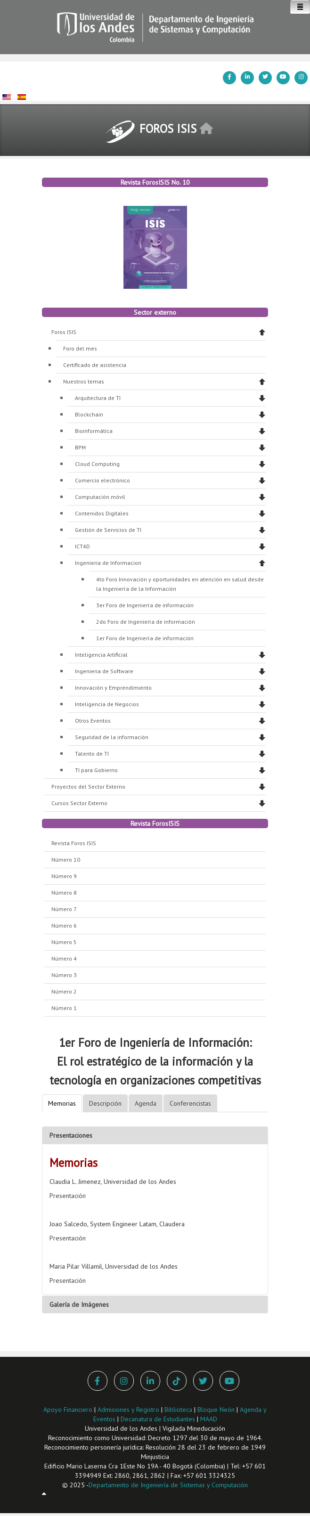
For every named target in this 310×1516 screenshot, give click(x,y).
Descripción (105, 1103)
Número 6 (64, 925)
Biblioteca (178, 1409)
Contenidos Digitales (102, 513)
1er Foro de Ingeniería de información (145, 638)
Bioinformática (94, 430)
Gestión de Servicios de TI (108, 529)
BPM (80, 447)
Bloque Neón (217, 1409)
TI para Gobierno (96, 770)
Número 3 (64, 974)
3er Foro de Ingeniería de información (145, 605)
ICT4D (82, 546)
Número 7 (64, 909)
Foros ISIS (63, 331)
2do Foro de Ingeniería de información (145, 621)
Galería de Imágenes (79, 1304)
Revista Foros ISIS (73, 843)
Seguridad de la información (111, 737)
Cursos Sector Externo (79, 803)
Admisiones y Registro (128, 1409)
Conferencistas (190, 1103)
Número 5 (64, 941)
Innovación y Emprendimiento (113, 687)
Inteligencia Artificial (101, 654)
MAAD (208, 1419)
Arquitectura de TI (98, 397)
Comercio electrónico (102, 480)
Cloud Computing (97, 463)
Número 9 (64, 876)
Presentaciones (70, 1135)
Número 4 (64, 958)
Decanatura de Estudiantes (158, 1419)
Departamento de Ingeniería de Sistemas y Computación (168, 1485)
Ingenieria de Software (104, 671)
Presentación (67, 1195)
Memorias (62, 1103)
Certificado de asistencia (94, 364)
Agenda (145, 1103)
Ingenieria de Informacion (108, 562)
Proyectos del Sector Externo (88, 786)
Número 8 (64, 892)
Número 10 (65, 859)
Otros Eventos (93, 720)
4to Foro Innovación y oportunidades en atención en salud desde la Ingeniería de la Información (180, 584)
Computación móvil (100, 496)
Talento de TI (92, 753)
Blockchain (89, 414)
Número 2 (64, 991)
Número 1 (64, 1007)
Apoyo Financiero (67, 1409)
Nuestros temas (83, 381)
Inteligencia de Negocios (107, 704)
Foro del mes (80, 348)
